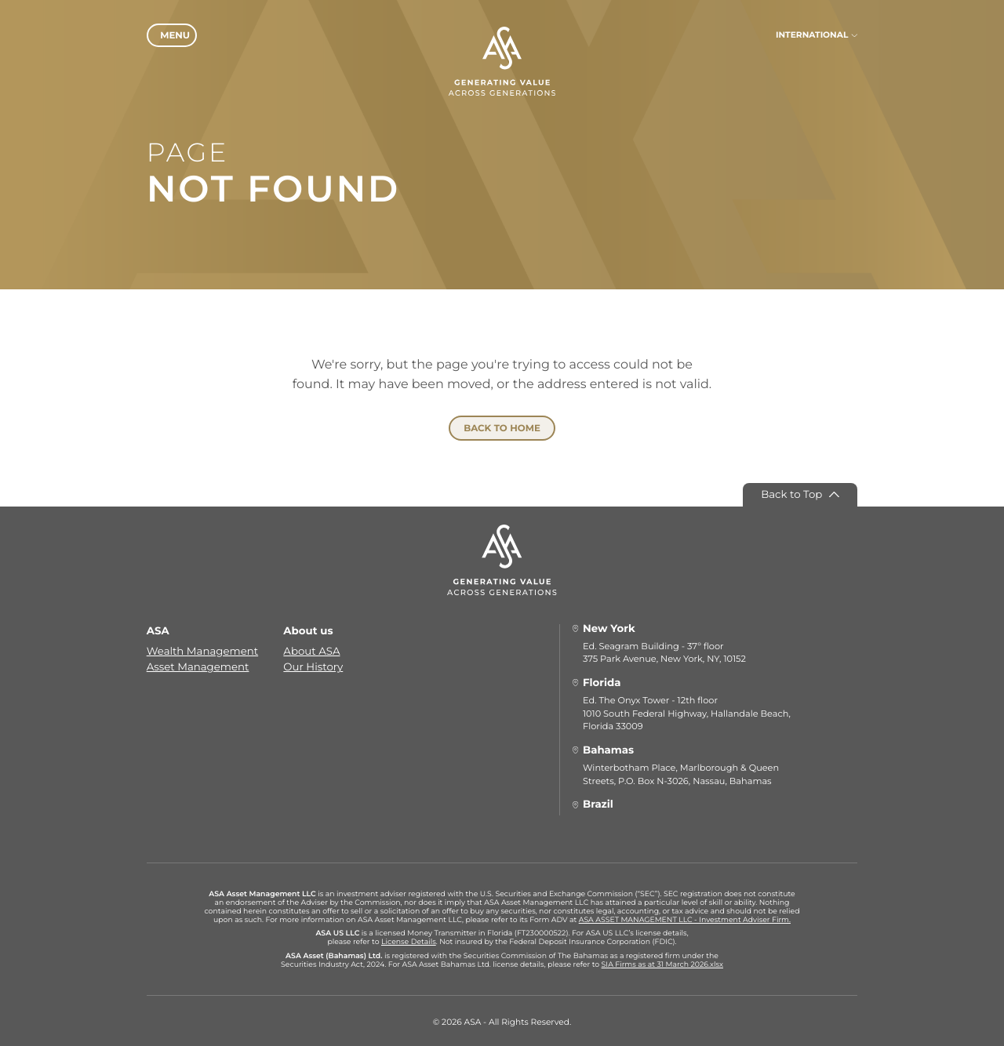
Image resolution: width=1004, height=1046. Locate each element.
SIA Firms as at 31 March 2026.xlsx (662, 962)
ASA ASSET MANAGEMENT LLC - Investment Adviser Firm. (685, 917)
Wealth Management (202, 649)
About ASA (311, 649)
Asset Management (198, 665)
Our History (313, 665)
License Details (408, 939)
